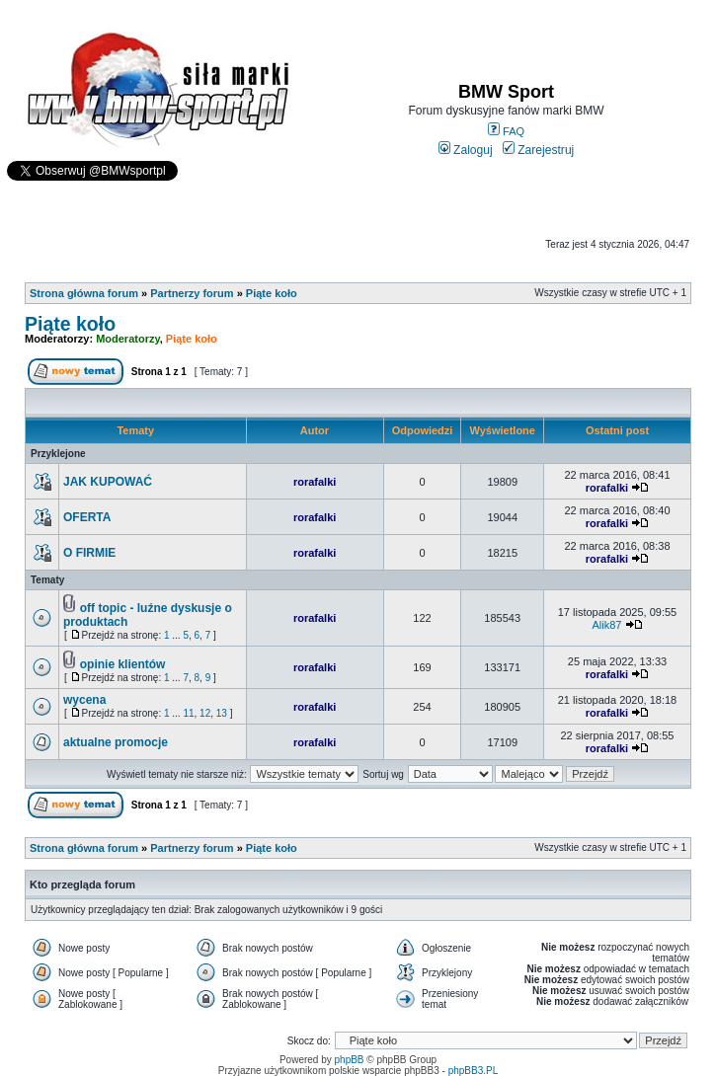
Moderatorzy (128, 339)
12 (204, 713)
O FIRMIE (89, 553)
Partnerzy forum (191, 293)
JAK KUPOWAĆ (107, 482)
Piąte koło (271, 293)
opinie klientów (123, 664)
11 (188, 713)
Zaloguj (465, 150)
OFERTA (87, 517)
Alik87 (606, 625)
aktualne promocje (115, 742)
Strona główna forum (84, 293)
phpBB (349, 1059)
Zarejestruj (539, 150)
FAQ (506, 131)
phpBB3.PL (473, 1070)
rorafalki (314, 482)
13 (221, 713)
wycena (84, 700)
